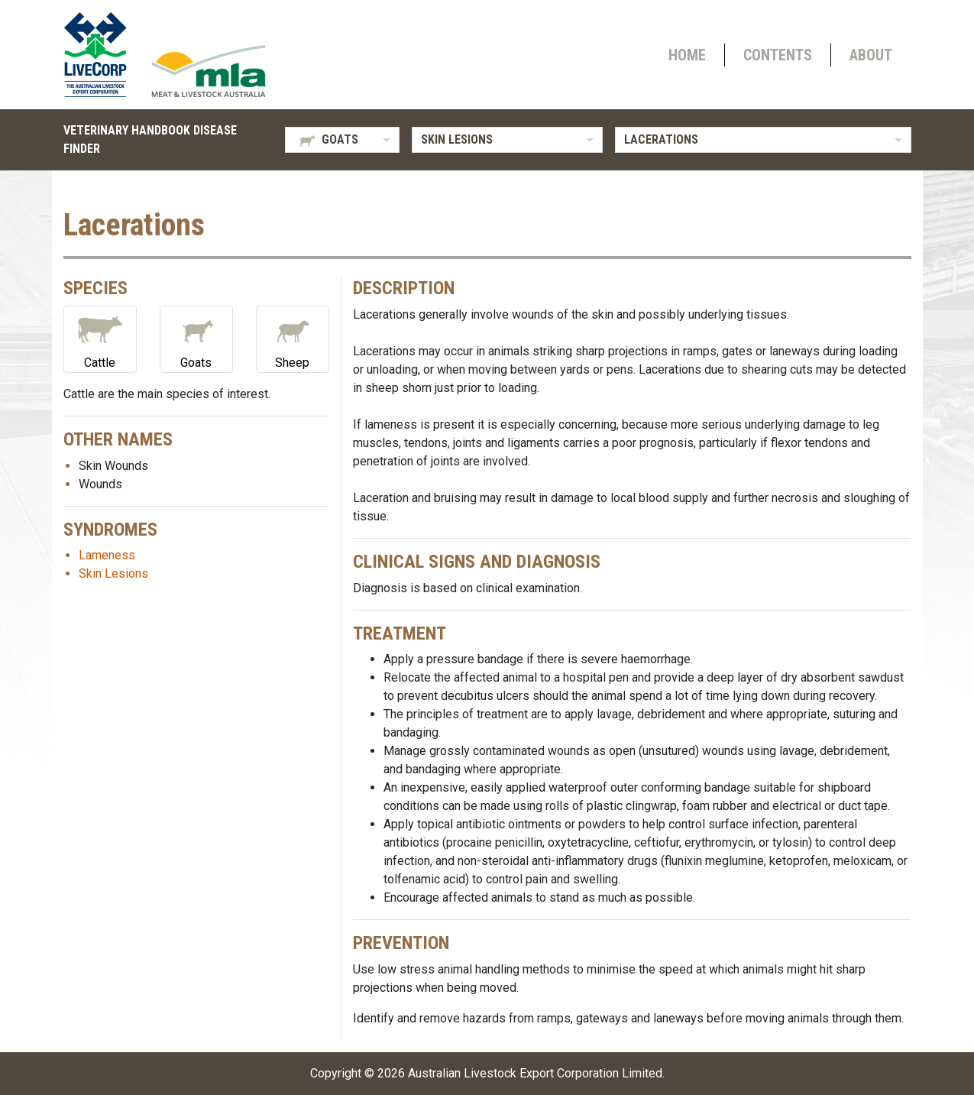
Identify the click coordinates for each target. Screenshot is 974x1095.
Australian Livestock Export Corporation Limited (535, 1073)
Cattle (100, 338)
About (870, 55)
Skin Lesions (113, 573)
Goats (196, 338)
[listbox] (342, 140)
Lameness (107, 555)
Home (687, 55)
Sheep (292, 338)
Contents (777, 55)
